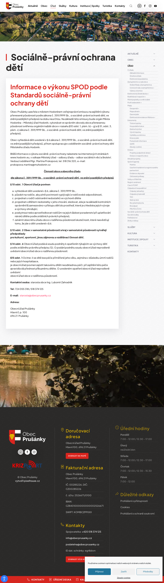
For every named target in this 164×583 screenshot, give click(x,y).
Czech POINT (133, 185)
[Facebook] (144, 6)
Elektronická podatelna (139, 79)
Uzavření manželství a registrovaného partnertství (144, 169)
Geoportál (134, 108)
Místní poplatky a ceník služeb (139, 100)
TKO (131, 197)
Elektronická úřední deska (137, 94)
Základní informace (137, 73)
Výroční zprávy (135, 132)
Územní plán (134, 114)
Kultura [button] (73, 5)
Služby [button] (62, 5)
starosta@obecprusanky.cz (35, 295)
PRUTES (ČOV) (135, 209)
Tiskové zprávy (135, 123)
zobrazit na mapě (77, 451)
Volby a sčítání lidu (134, 179)
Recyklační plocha (137, 203)
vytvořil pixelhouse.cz (27, 476)
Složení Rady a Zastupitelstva (141, 85)
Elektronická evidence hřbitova (142, 117)
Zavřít (123, 571)
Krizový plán (134, 138)
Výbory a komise (136, 91)
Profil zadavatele (134, 102)
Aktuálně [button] (33, 5)
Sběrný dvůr (134, 200)
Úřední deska (60, 579)
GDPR (132, 144)
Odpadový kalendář (137, 194)
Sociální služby (133, 215)
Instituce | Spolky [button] (90, 5)
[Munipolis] (139, 6)
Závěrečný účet (136, 129)
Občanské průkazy (137, 176)
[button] (130, 6)
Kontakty (120, 5)
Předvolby (148, 571)
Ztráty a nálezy (133, 221)
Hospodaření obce (137, 126)
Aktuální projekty (134, 159)
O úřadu (131, 70)
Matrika (132, 165)
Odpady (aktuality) (137, 191)
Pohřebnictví (132, 218)
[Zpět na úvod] (15, 6)
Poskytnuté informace (138, 141)
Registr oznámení (134, 182)
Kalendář (84, 579)
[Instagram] (150, 6)
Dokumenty (132, 120)
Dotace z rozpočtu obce (139, 156)
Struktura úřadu (135, 76)
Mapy (130, 105)
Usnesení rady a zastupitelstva (141, 88)
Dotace (130, 150)
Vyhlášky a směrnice (138, 135)
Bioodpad (133, 206)
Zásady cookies (123, 578)
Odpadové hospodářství (137, 188)
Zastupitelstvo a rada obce (138, 82)
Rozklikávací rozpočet (136, 97)
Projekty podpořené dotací (140, 153)
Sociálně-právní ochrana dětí (139, 212)
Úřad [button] (53, 5)
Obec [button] (44, 5)
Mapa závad (134, 111)
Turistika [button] (107, 5)
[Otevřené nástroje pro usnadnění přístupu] (4, 578)
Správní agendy (133, 162)
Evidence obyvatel (137, 173)
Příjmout (99, 571)
